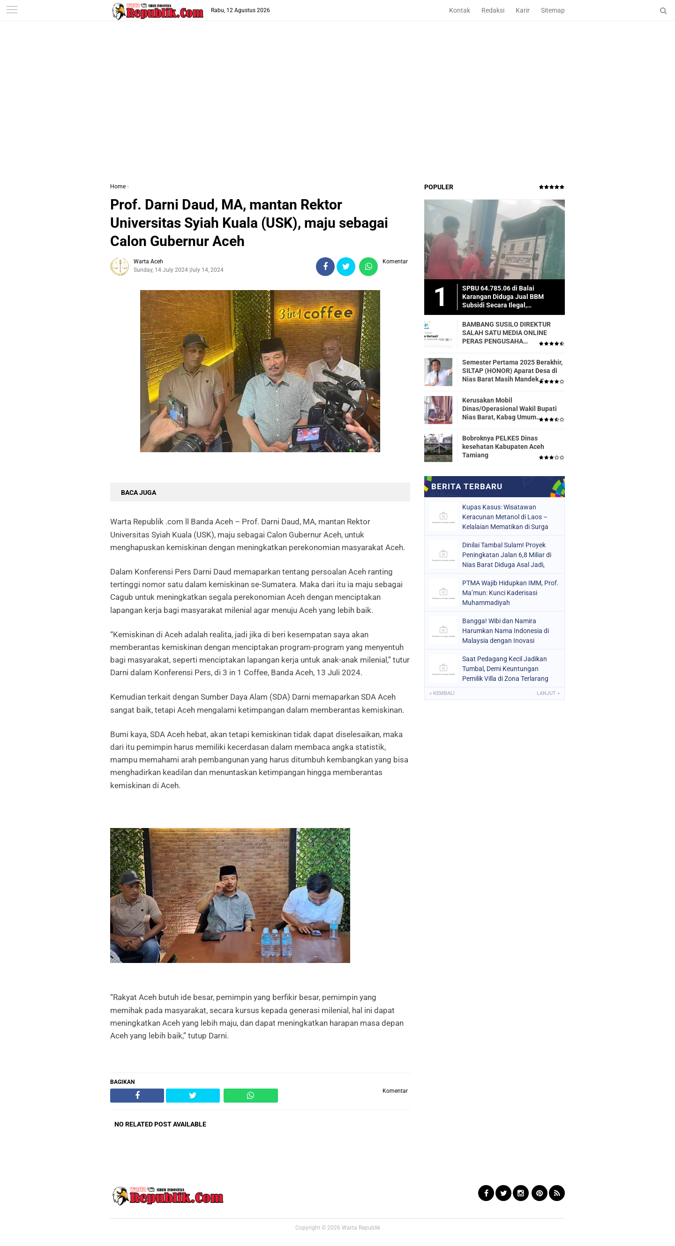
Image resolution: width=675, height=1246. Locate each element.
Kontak (459, 10)
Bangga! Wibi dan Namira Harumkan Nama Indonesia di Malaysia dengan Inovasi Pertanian (505, 630)
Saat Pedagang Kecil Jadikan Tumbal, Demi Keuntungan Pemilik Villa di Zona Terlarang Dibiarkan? (505, 668)
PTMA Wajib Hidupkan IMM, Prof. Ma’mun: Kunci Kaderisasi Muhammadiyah (510, 592)
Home (118, 186)
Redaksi (492, 10)
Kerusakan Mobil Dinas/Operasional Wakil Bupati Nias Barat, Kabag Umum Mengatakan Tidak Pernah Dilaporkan (509, 409)
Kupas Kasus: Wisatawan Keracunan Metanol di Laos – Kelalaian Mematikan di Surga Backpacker (505, 516)
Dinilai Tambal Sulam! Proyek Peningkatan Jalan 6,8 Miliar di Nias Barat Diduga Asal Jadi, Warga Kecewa (506, 554)
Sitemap (553, 10)
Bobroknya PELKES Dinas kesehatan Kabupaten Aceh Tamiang (503, 446)
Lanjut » (548, 693)
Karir (523, 10)
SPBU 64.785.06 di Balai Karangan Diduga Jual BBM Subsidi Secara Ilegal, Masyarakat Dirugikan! (503, 297)
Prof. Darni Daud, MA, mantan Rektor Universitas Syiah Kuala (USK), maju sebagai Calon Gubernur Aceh (249, 222)
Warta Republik (361, 1227)
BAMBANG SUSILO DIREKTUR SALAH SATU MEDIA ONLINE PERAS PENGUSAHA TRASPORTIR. (506, 333)
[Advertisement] (337, 112)
